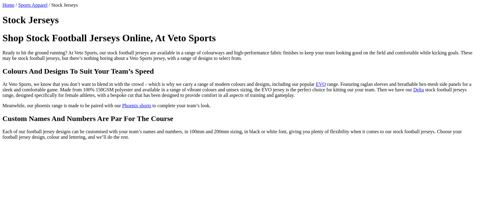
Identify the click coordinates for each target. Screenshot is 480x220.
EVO (321, 84)
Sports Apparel (33, 5)
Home (8, 5)
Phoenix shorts (136, 105)
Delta (418, 89)
